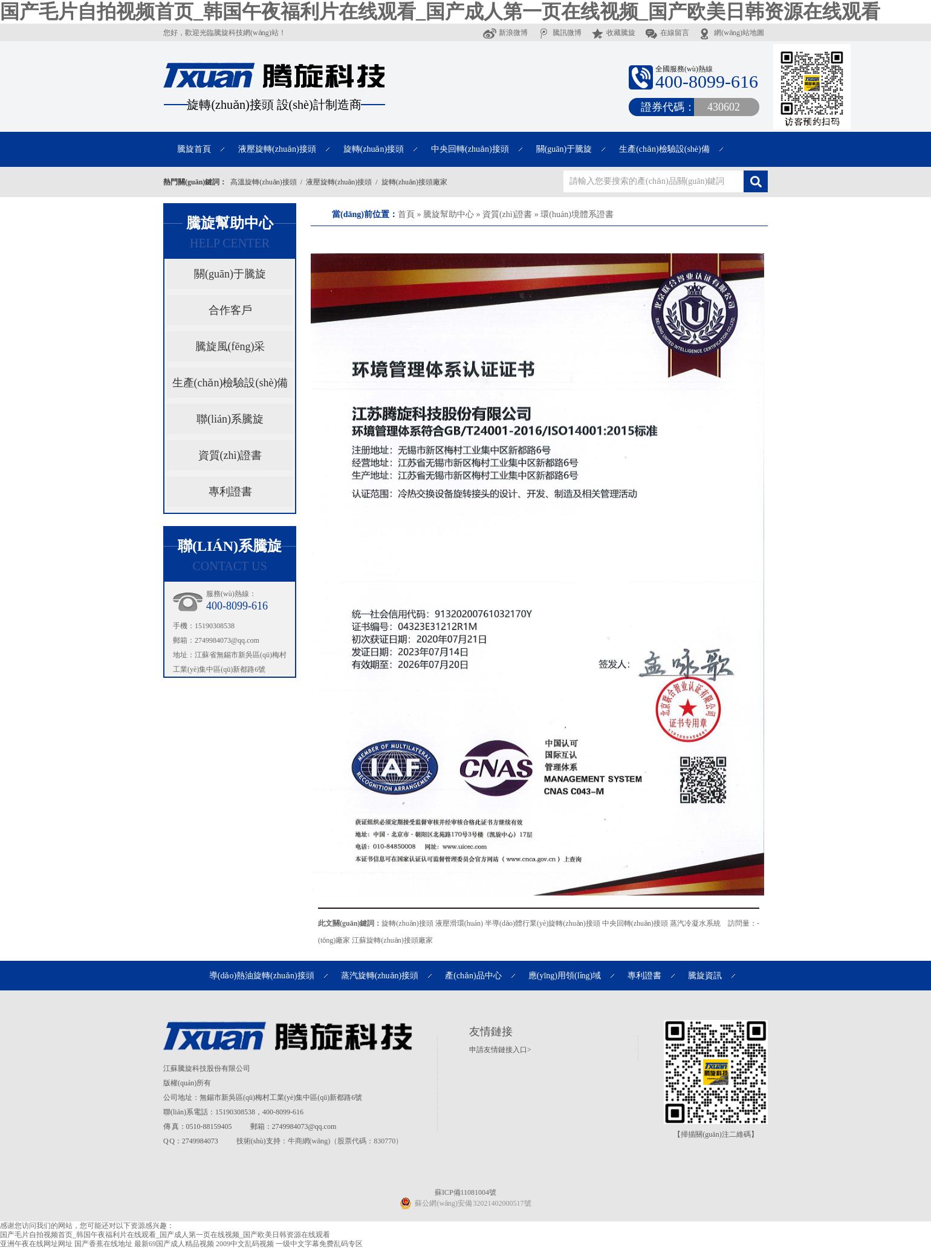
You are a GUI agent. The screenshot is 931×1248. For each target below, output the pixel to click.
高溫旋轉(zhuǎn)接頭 (263, 182)
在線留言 (666, 32)
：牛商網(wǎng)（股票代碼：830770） (342, 1141)
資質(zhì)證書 (507, 214)
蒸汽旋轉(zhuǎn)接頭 (380, 975)
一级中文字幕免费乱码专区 (319, 1244)
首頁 (406, 214)
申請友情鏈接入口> (500, 1049)
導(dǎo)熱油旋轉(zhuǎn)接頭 (261, 975)
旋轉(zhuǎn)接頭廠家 (414, 182)
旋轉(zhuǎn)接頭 (373, 149)
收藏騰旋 (613, 32)
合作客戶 (230, 310)
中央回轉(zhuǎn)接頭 (470, 149)
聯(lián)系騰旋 (230, 419)
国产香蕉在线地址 (103, 1244)
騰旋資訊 (705, 975)
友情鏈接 (491, 1031)
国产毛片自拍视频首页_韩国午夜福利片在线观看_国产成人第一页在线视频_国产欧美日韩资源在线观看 (440, 11)
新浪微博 (505, 32)
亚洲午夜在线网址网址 (36, 1244)
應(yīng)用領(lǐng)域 (564, 975)
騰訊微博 (559, 32)
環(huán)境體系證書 (577, 214)
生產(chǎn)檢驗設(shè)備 (664, 149)
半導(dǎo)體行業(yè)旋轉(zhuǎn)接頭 (542, 923)
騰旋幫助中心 (448, 214)
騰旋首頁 (194, 149)
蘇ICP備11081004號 (465, 1192)
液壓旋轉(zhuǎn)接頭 (277, 149)
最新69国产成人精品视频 (174, 1244)
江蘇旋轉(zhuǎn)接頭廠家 (392, 940)
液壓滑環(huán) (459, 923)
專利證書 (230, 492)
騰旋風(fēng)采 (230, 346)
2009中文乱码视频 (245, 1244)
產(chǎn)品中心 (473, 975)
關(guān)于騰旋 (564, 149)
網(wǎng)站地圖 (731, 32)
